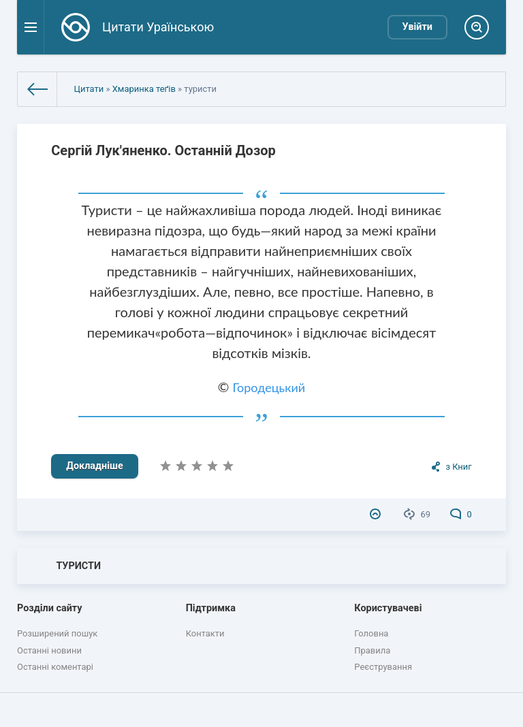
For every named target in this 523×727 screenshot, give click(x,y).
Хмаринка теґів (144, 89)
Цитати (89, 89)
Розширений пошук (57, 633)
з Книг (458, 467)
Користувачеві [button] (388, 608)
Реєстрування (383, 667)
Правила (372, 650)
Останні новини (49, 650)
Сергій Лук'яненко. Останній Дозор (163, 150)
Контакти (205, 633)
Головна (371, 633)
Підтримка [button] (211, 608)
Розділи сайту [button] (49, 608)
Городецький (269, 387)
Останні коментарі (55, 667)
